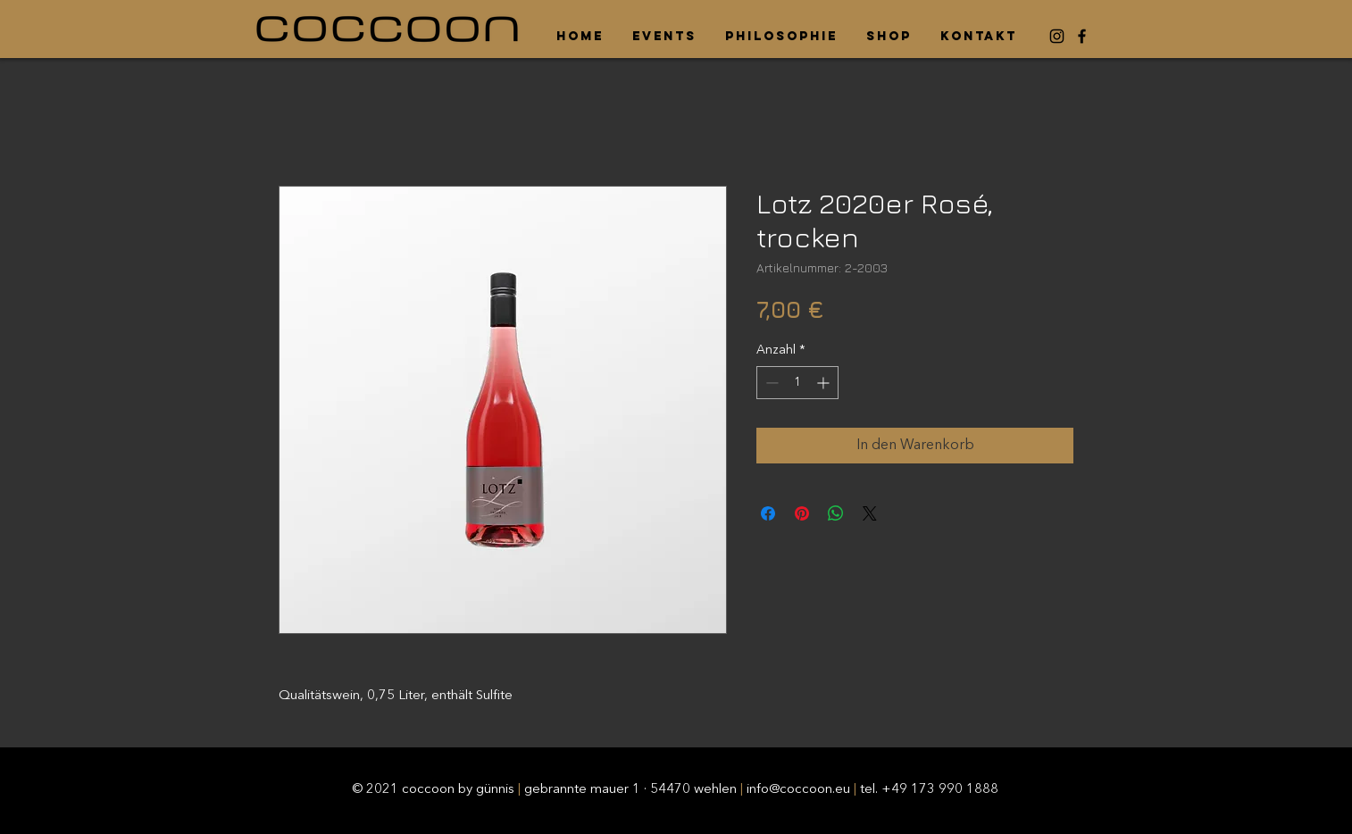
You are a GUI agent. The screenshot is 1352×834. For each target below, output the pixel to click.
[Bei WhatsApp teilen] (836, 513)
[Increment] (825, 382)
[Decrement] (770, 382)
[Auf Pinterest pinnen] (802, 513)
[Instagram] (1056, 36)
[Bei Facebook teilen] (768, 513)
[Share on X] (869, 513)
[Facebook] (1081, 36)
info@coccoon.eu (798, 789)
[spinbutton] (797, 382)
